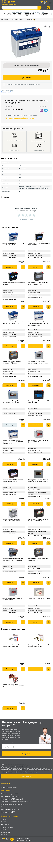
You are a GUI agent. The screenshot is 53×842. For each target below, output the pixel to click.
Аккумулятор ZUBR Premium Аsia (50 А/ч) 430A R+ (38, 520)
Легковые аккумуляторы (10, 794)
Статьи (3, 830)
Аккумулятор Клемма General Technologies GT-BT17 (38, 645)
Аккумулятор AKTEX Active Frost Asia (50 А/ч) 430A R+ (11, 520)
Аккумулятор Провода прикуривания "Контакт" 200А (13, 685)
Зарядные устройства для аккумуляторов (16, 802)
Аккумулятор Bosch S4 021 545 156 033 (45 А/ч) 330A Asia (13, 243)
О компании (5, 832)
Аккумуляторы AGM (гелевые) (12, 799)
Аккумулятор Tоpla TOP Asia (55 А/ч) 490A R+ (39, 243)
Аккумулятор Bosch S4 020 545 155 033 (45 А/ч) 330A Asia (13, 322)
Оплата (3, 822)
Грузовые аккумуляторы (9, 796)
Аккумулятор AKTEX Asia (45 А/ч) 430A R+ (39, 598)
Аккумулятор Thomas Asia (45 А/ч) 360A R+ (38, 401)
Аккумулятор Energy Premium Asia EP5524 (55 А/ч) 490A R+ (12, 401)
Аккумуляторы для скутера (11, 807)
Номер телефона (7, 742)
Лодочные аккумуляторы (10, 809)
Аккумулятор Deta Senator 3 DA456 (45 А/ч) (38, 559)
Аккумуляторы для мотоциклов (12, 804)
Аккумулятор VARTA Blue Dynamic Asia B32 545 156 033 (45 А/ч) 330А (12, 442)
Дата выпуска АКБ (7, 92)
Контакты (4, 835)
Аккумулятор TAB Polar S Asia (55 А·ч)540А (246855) (12, 480)
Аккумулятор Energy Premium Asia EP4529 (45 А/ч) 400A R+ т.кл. (12, 560)
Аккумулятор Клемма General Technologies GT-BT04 (12, 645)
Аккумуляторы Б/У (7, 812)
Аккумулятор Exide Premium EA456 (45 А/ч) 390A (38, 283)
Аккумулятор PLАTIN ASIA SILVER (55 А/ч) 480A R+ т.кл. (38, 362)
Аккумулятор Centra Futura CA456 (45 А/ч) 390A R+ (12, 362)
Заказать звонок (26, 776)
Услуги (3, 819)
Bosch (21, 172)
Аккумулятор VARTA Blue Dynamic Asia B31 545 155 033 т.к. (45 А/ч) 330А (38, 323)
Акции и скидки (7, 827)
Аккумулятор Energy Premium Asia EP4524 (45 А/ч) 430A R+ (38, 480)
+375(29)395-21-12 (14, 109)
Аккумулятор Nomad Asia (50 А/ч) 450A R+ (13, 283)
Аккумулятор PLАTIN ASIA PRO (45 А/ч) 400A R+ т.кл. (12, 598)
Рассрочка (5, 824)
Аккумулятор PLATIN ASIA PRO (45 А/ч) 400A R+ (38, 441)
